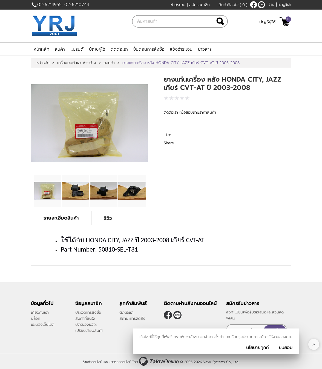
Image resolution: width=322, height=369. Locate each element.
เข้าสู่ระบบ (177, 5)
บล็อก (35, 318)
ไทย (272, 4)
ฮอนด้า (109, 63)
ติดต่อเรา (119, 49)
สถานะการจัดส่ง (132, 318)
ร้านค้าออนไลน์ (92, 361)
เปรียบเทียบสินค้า (89, 330)
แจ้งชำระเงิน (181, 49)
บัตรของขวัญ (86, 324)
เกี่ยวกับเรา (40, 312)
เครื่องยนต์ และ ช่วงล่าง (76, 63)
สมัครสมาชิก (199, 5)
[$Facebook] (253, 4)
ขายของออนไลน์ (120, 361)
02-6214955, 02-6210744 (63, 4)
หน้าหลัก (41, 49)
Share (169, 143)
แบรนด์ (77, 49)
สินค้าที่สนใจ (233, 5)
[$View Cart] (285, 21)
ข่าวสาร (205, 49)
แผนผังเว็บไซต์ (42, 324)
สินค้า (60, 49)
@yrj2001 (261, 4)
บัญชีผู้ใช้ (267, 22)
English (284, 4)
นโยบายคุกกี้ (257, 347)
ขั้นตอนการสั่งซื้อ (149, 49)
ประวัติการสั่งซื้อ (88, 312)
